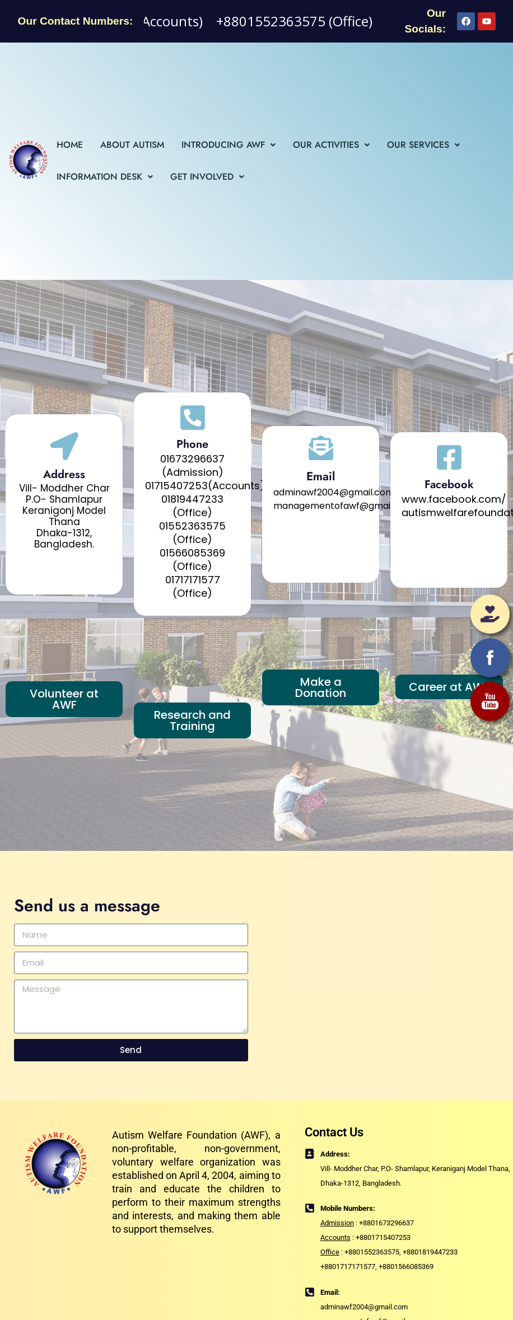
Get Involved (207, 176)
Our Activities (331, 144)
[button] (228, 145)
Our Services (423, 144)
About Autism (132, 144)
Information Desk (105, 176)
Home (70, 144)
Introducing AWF (228, 144)
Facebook (449, 484)
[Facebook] (449, 457)
